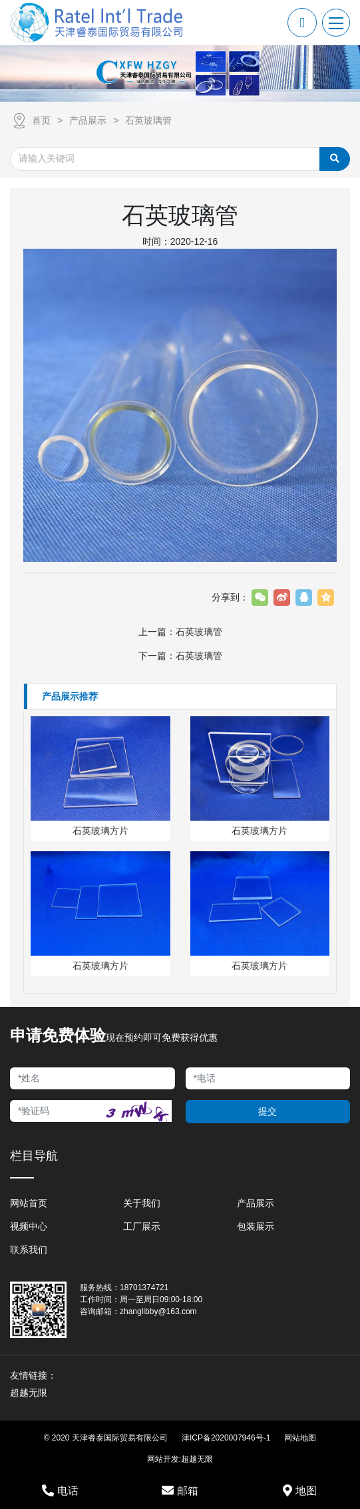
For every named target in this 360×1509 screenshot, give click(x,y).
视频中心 (28, 1226)
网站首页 (28, 1203)
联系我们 (28, 1249)
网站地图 (300, 1437)
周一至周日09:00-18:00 (161, 1299)
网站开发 (163, 1459)
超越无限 (197, 1459)
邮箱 (180, 1490)
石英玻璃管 (148, 120)
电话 (60, 1490)
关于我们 (141, 1203)
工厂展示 (141, 1226)
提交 (267, 1111)
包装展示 (255, 1226)
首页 (41, 120)
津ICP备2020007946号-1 (226, 1437)
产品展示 (87, 120)
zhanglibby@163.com (158, 1311)
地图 (300, 1490)
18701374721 (144, 1287)
